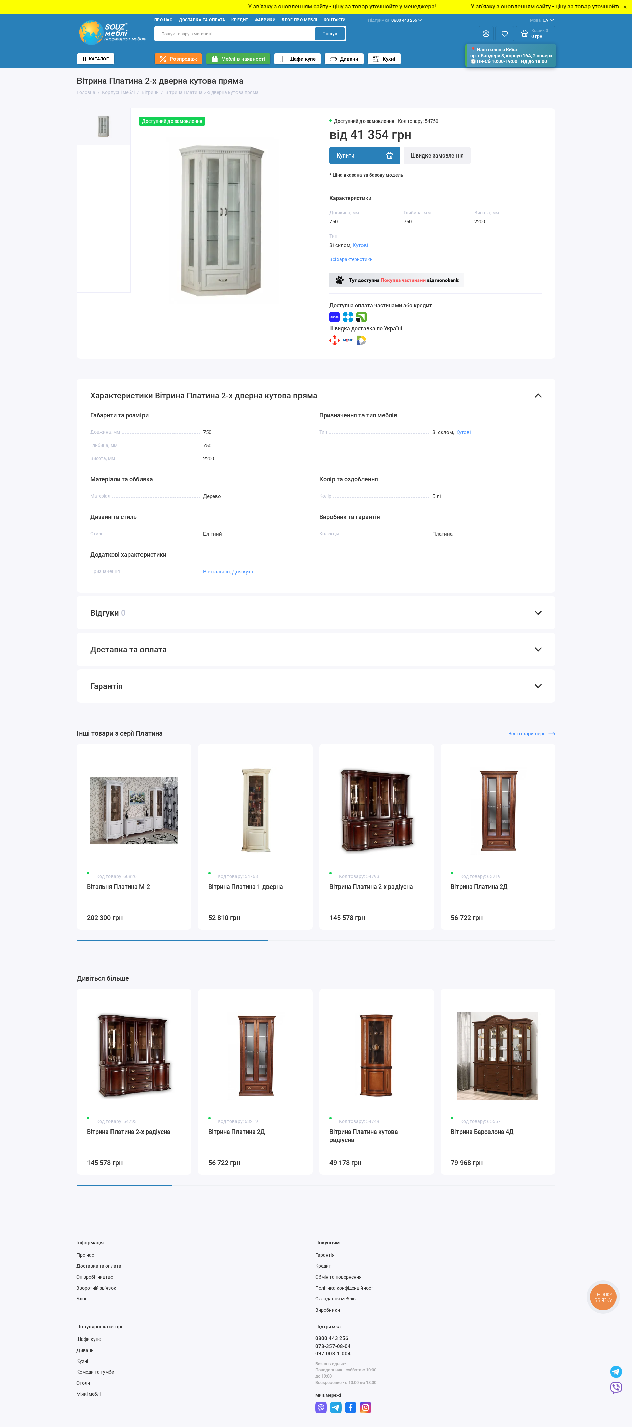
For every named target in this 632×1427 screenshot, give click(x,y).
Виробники (327, 1310)
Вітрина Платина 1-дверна (245, 886)
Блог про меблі (299, 20)
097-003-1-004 (333, 1354)
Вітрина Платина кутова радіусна (363, 1135)
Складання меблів (335, 1298)
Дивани (344, 59)
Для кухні (243, 572)
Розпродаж (178, 59)
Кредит (239, 20)
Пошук (329, 33)
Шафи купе (297, 59)
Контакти (335, 20)
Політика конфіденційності (344, 1288)
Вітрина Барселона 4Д (482, 1131)
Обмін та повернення (338, 1277)
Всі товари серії (531, 734)
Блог (81, 1298)
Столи (83, 1383)
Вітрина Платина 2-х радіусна (371, 886)
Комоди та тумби (95, 1372)
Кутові (360, 245)
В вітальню (216, 572)
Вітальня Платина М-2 (118, 886)
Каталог (96, 58)
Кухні (384, 59)
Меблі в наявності (238, 59)
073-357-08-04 (333, 1346)
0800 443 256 (395, 20)
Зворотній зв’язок (96, 1288)
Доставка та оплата (202, 20)
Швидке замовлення (437, 155)
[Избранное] (505, 33)
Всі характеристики (351, 259)
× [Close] (625, 7)
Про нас (163, 20)
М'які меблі (88, 1394)
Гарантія (325, 1255)
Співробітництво (94, 1277)
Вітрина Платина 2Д (479, 886)
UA (542, 20)
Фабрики (265, 20)
